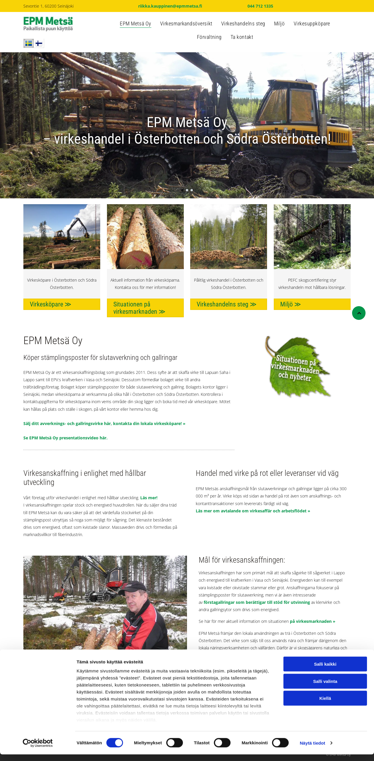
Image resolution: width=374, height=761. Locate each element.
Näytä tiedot (312, 749)
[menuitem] (135, 25)
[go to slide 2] (187, 190)
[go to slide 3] (192, 190)
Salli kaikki (325, 670)
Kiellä (325, 704)
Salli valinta (325, 687)
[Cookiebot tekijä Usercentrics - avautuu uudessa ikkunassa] (37, 749)
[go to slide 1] (182, 190)
